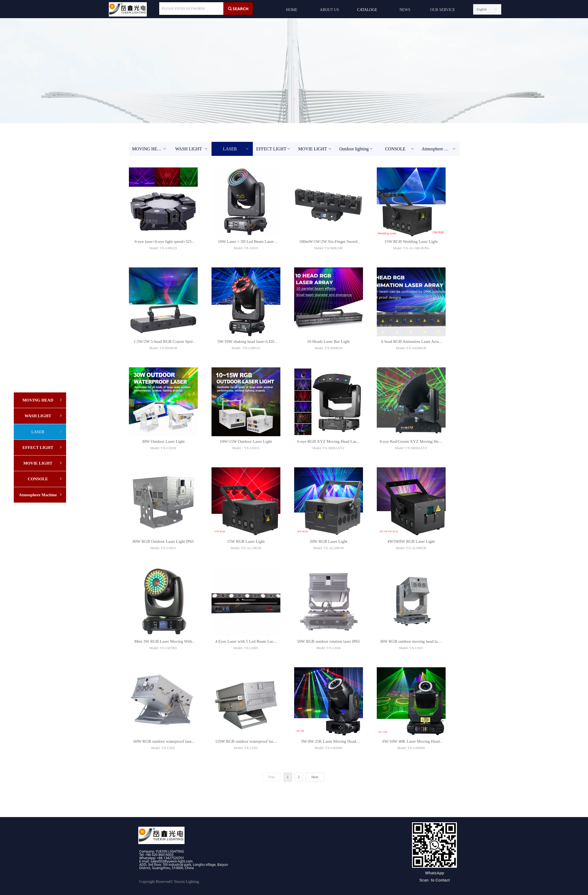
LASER (236, 149)
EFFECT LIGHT (273, 149)
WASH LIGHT (191, 149)
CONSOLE (400, 149)
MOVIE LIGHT (315, 149)
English (482, 9)
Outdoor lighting (356, 149)
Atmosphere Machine (440, 149)
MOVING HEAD (149, 149)
